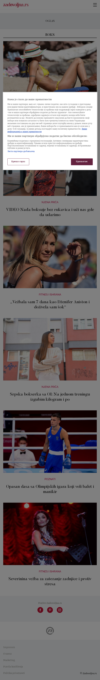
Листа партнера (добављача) (21, 151)
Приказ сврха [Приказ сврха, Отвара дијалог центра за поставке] (18, 162)
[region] (50, 131)
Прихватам (82, 162)
